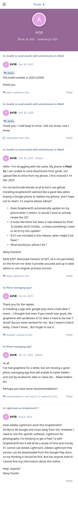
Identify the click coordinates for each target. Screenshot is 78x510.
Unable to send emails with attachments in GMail (35, 56)
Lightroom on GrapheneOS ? (22, 408)
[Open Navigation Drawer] (4, 4)
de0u (10, 73)
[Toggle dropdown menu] (39, 4)
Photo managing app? (19, 287)
